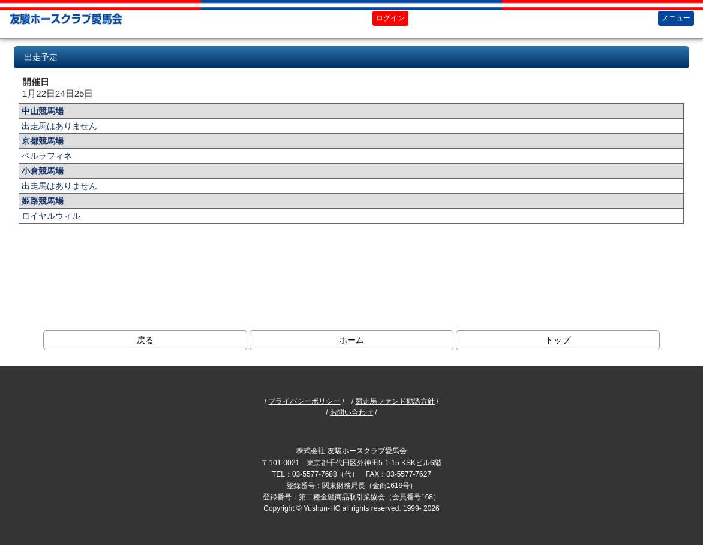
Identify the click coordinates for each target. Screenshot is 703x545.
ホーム (351, 340)
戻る (145, 340)
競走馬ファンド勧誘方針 (395, 401)
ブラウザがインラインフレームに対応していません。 (351, 173)
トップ (557, 340)
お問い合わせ (351, 412)
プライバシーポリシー (304, 401)
